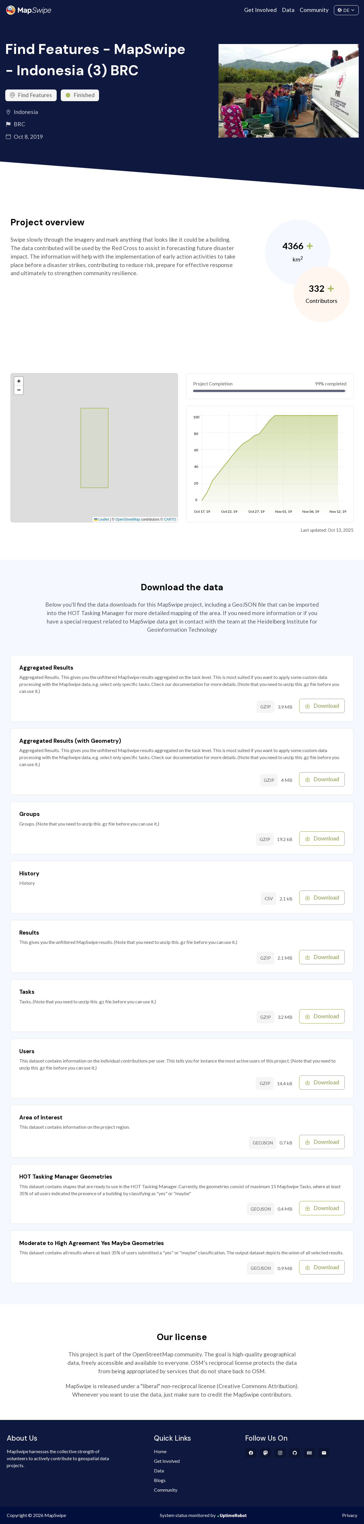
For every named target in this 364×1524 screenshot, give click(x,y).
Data (288, 9)
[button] (18, 381)
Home (160, 1451)
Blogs (160, 1480)
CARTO (170, 519)
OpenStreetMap (127, 519)
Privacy (349, 1515)
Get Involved (260, 9)
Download (322, 705)
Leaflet (101, 519)
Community (314, 9)
